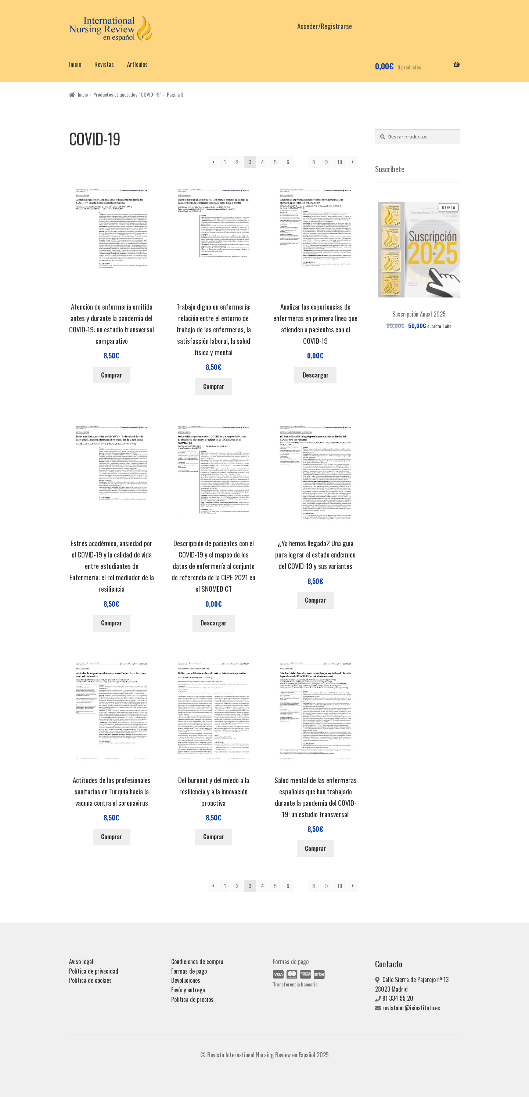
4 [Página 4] (262, 162)
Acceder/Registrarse (324, 26)
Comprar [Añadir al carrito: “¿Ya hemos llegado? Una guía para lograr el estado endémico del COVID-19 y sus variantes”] (315, 600)
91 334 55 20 (397, 998)
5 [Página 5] (275, 162)
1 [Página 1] (225, 162)
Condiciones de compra (197, 961)
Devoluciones (185, 980)
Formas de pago (189, 971)
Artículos (137, 64)
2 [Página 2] (237, 162)
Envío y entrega (188, 989)
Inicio (75, 64)
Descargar (315, 375)
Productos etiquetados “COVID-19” (127, 94)
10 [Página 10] (340, 162)
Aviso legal (81, 961)
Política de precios (192, 999)
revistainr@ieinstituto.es (411, 1007)
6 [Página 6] (288, 162)
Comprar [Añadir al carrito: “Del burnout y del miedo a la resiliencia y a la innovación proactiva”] (213, 836)
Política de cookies (90, 980)
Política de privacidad (93, 971)
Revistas (104, 64)
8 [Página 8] (313, 162)
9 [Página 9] (326, 162)
